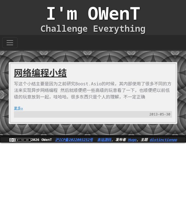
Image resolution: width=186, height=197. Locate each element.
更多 (17, 108)
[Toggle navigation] (10, 42)
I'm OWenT (93, 13)
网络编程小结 (40, 73)
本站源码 (104, 139)
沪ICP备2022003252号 (74, 139)
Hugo (132, 139)
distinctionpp (163, 139)
